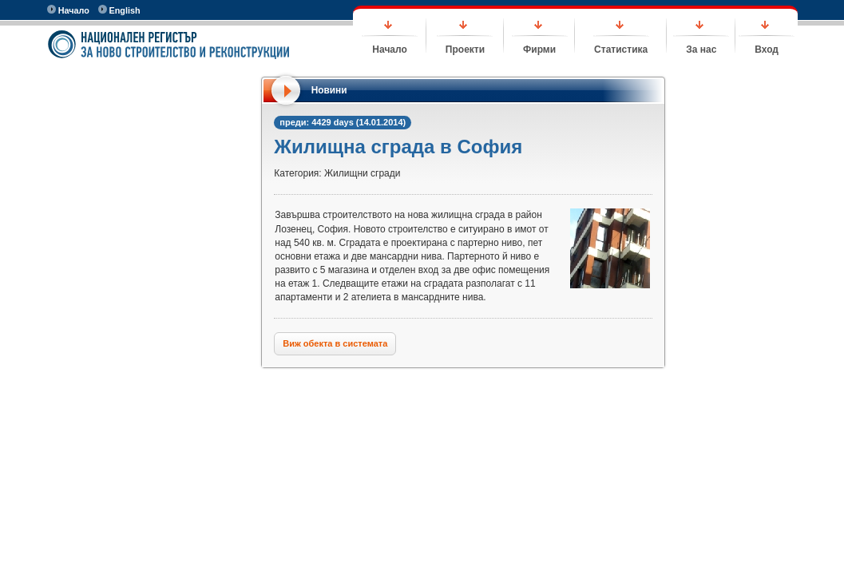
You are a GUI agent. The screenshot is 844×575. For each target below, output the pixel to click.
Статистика (621, 49)
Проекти (465, 49)
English (119, 10)
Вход (767, 49)
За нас (701, 49)
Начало (68, 10)
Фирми (539, 49)
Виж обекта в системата (335, 343)
